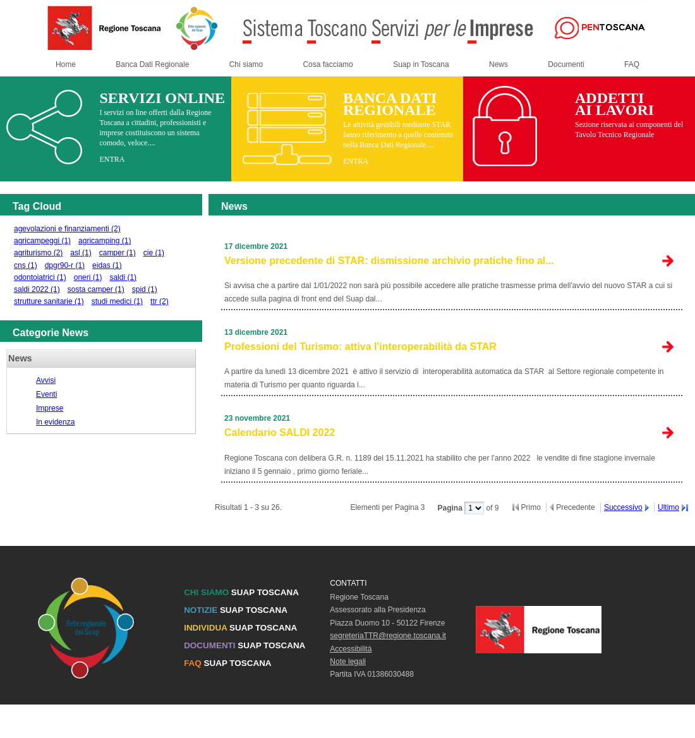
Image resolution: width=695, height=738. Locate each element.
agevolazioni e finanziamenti (67, 228)
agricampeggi (42, 240)
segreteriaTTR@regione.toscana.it (388, 635)
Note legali (348, 661)
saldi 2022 (37, 289)
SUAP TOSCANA (241, 592)
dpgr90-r (65, 265)
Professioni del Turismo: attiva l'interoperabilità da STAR (360, 346)
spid (144, 289)
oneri (88, 277)
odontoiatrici (40, 277)
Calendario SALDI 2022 (279, 432)
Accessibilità (351, 648)
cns (25, 265)
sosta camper (96, 289)
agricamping (104, 240)
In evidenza (55, 422)
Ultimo (668, 507)
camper (117, 252)
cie (153, 252)
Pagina (450, 508)
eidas (107, 265)
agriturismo (38, 252)
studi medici (117, 301)
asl (80, 252)
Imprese (49, 408)
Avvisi (46, 380)
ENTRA (111, 159)
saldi (122, 277)
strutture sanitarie (49, 301)
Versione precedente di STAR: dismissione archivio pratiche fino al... (389, 260)
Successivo (623, 507)
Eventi (46, 394)
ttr (159, 301)
